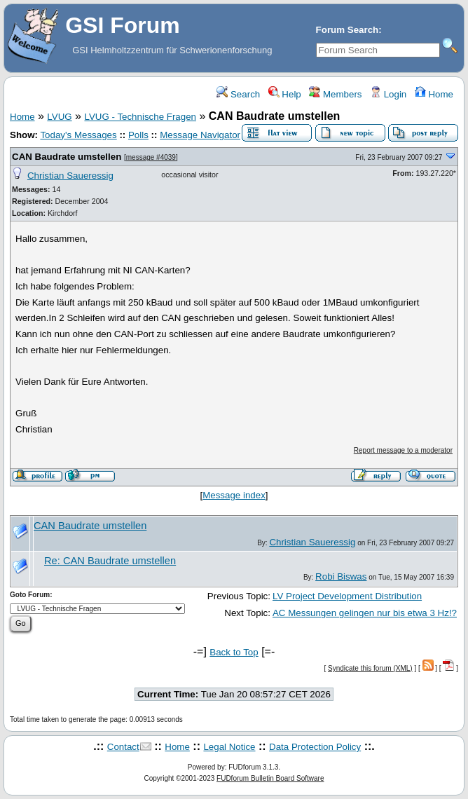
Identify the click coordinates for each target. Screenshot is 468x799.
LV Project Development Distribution (347, 596)
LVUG (59, 116)
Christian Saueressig (70, 175)
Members (335, 94)
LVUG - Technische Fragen (140, 116)
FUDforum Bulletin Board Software (270, 778)
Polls (138, 135)
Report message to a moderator (403, 450)
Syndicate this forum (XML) (370, 668)
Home (434, 94)
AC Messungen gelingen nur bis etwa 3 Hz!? (365, 613)
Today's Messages (78, 135)
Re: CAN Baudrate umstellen (110, 560)
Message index (234, 495)
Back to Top (233, 652)
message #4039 (151, 157)
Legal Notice (229, 747)
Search (238, 94)
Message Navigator (200, 135)
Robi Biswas (340, 576)
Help (284, 94)
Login (388, 94)
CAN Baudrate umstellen (66, 156)
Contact (123, 747)
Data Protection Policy (315, 747)
